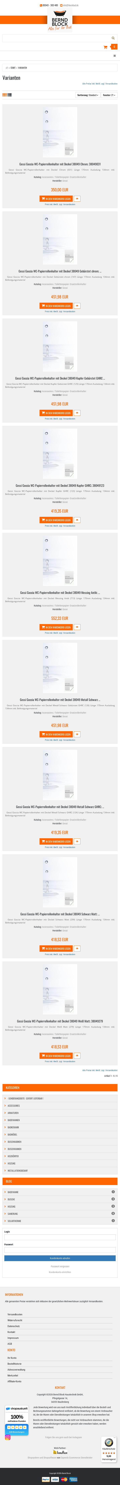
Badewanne (61, 1192)
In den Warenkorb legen (56, 199)
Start (13, 67)
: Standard (87, 95)
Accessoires (14, 1105)
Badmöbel (12, 1134)
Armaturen (13, 1113)
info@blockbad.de (70, 5)
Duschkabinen (14, 1141)
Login (7, 1231)
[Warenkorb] (60, 47)
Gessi (65, 180)
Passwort (8, 1244)
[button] (77, 199)
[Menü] (115, 1438)
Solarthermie (61, 1221)
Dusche (61, 1199)
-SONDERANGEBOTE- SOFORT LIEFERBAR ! (25, 1098)
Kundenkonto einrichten (60, 1272)
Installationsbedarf (18, 1170)
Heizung (11, 1163)
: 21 (109, 95)
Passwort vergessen (60, 1266)
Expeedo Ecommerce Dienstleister (76, 1457)
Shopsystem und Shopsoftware (42, 1457)
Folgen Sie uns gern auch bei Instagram (63, 1437)
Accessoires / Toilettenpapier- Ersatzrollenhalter (64, 177)
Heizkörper (13, 1156)
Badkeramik (13, 1127)
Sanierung (61, 1213)
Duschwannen (14, 1149)
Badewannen (14, 1120)
